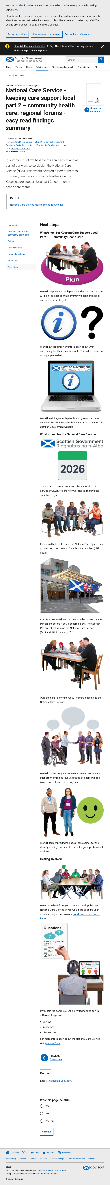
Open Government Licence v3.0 (51, 1170)
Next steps (13, 267)
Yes (47, 1106)
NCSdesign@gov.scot (59, 1080)
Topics (19, 67)
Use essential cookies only (46, 34)
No (47, 1113)
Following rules (15, 247)
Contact (33, 1159)
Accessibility (11, 1159)
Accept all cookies (17, 34)
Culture (11, 241)
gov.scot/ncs (52, 1043)
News (29, 67)
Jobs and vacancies (76, 1159)
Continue (46, 1131)
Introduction (13, 225)
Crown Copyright (58, 1159)
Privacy (91, 1159)
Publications (42, 67)
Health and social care (20, 148)
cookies (19, 5)
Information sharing (17, 254)
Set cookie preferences (78, 34)
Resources (13, 260)
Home (8, 75)
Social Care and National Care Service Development (37, 145)
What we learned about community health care (18, 233)
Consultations (84, 67)
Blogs (97, 67)
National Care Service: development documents (36, 204)
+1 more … (64, 145)
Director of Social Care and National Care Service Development (37, 142)
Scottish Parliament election (29, 46)
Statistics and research (62, 67)
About (8, 67)
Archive (23, 1159)
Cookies (43, 1159)
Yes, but (49, 1121)
